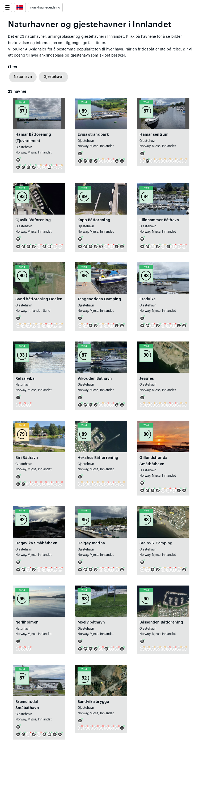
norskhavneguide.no (45, 7)
